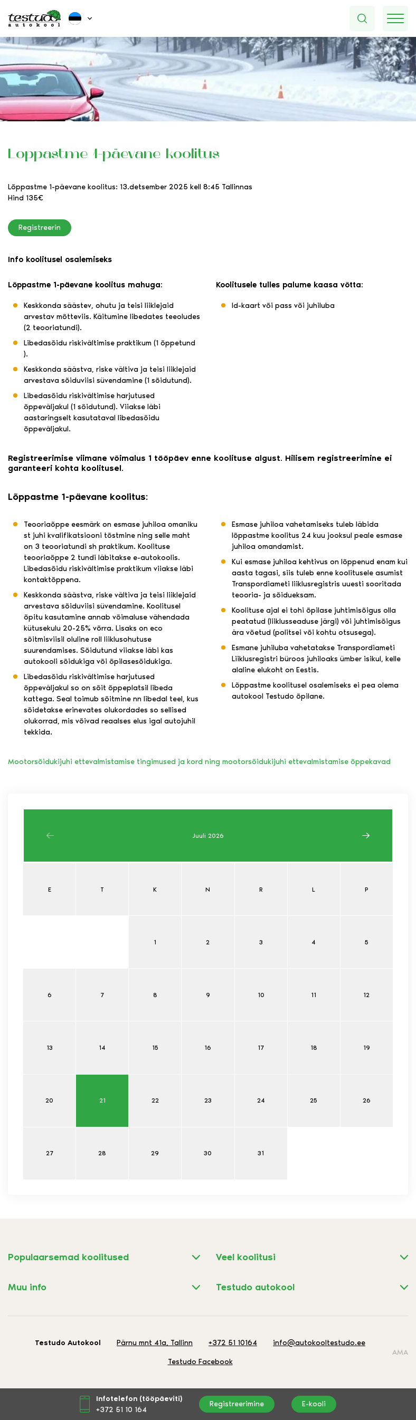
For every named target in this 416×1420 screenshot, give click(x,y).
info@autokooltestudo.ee (319, 1342)
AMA (400, 1352)
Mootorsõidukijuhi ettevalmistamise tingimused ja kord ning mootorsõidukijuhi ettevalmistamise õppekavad (199, 761)
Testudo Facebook (200, 1361)
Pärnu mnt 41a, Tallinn (155, 1342)
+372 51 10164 (233, 1342)
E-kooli (314, 1403)
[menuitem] (81, 18)
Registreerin (39, 227)
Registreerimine (237, 1403)
